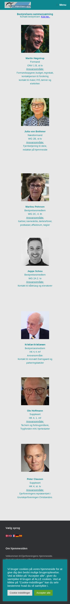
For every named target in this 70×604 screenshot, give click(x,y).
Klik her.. (45, 16)
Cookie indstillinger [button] (20, 592)
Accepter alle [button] (43, 592)
